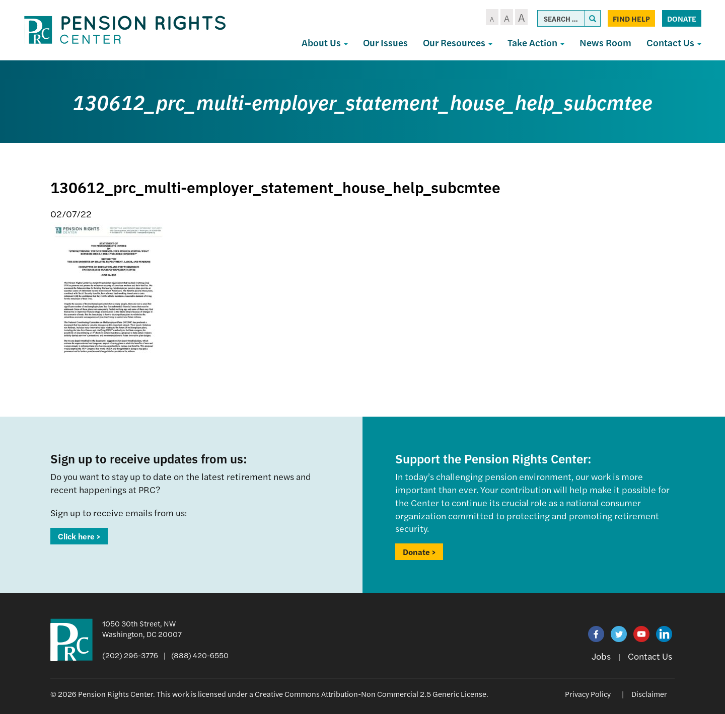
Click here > (79, 536)
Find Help (631, 18)
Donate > (419, 552)
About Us (325, 42)
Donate (681, 18)
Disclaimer (649, 693)
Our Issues (385, 42)
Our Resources (457, 42)
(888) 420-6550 (200, 655)
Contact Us (673, 42)
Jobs (601, 656)
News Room (605, 42)
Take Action (536, 42)
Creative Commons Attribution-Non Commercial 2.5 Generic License (370, 693)
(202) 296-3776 (130, 655)
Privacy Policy (588, 693)
